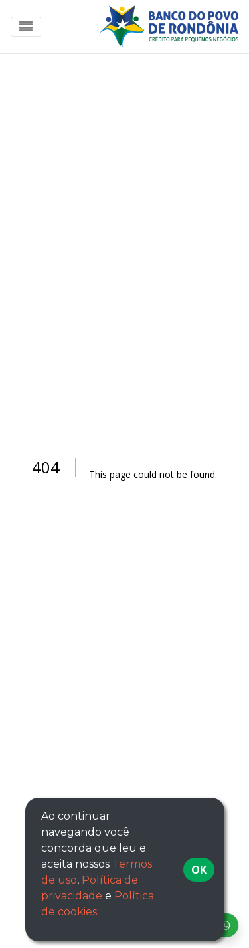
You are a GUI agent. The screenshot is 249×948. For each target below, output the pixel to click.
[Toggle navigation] (26, 27)
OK (199, 869)
